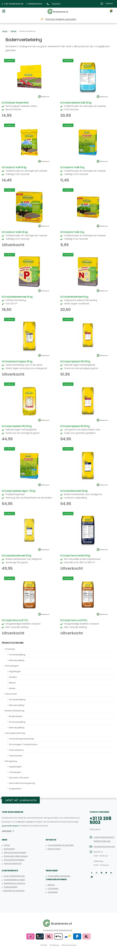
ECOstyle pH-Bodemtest (15, 102)
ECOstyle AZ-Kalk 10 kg (14, 167)
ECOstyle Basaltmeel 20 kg (16, 555)
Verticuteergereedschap (21, 738)
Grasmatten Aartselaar (59, 876)
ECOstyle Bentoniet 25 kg (74, 490)
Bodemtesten (16, 716)
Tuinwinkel (53, 892)
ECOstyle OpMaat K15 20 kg (75, 361)
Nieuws (51, 884)
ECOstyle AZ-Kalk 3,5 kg (14, 232)
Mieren (12, 682)
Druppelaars (15, 788)
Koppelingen (15, 766)
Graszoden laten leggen (16, 856)
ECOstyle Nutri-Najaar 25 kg (17, 361)
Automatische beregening (22, 783)
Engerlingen (15, 671)
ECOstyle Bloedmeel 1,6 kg (74, 296)
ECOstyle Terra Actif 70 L (15, 620)
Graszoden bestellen (14, 859)
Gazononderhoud (12, 863)
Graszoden (9, 848)
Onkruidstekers (16, 750)
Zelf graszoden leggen (15, 852)
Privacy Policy (54, 848)
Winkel (13, 31)
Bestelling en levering (14, 883)
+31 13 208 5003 (101, 820)
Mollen (12, 688)
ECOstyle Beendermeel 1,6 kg (17, 296)
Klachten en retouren (14, 890)
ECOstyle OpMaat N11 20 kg (75, 426)
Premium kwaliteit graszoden (60, 19)
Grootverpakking (17, 654)
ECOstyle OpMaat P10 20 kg (17, 426)
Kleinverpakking (16, 660)
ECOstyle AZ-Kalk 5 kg (72, 167)
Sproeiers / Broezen (19, 777)
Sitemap (55, 945)
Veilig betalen (11, 887)
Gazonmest (11, 694)
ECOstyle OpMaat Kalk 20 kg (75, 102)
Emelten (13, 677)
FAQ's (44, 945)
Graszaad (10, 649)
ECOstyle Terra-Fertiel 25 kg (75, 555)
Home (4, 31)
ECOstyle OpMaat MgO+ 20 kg (18, 490)
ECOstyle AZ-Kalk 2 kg (72, 232)
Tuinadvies (53, 888)
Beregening (11, 761)
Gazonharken (15, 755)
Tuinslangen (15, 772)
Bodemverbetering (14, 710)
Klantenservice (34, 3)
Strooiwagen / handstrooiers (23, 744)
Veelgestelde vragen (14, 879)
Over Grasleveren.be (12, 3)
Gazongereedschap (15, 733)
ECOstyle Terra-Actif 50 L (73, 620)
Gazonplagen (12, 665)
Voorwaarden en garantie (61, 845)
